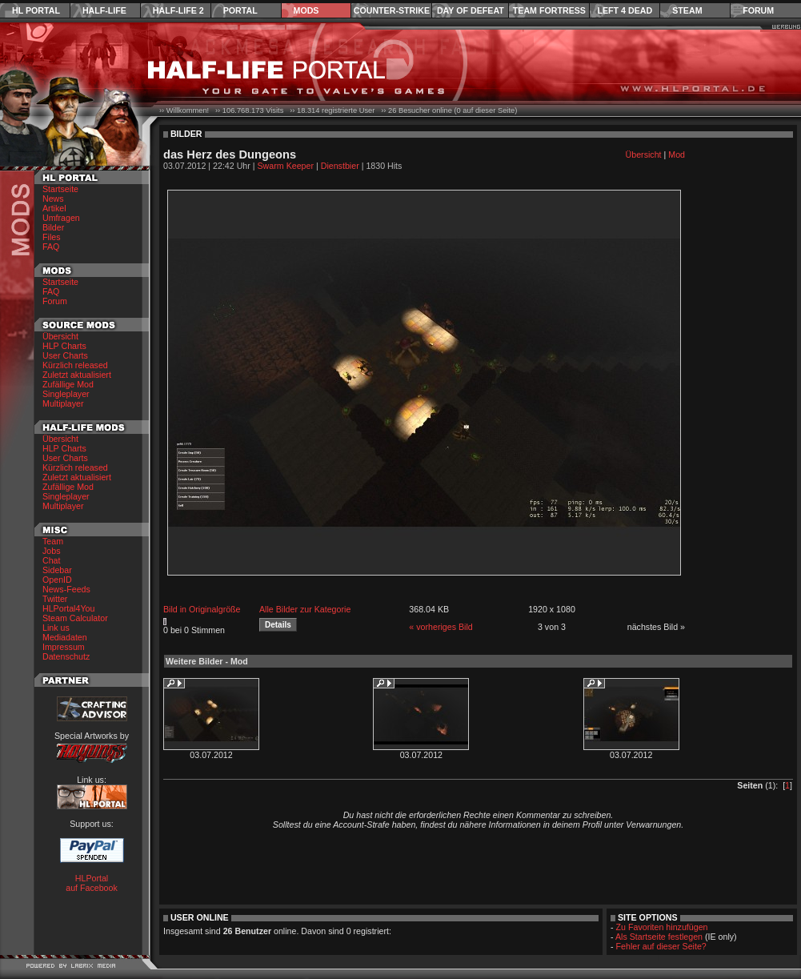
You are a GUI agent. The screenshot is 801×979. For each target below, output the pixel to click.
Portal (240, 10)
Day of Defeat (470, 10)
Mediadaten (64, 637)
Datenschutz (66, 656)
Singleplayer (66, 394)
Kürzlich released (75, 365)
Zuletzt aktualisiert (76, 374)
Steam (687, 10)
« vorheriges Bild (440, 627)
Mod (676, 154)
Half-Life (104, 10)
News (53, 198)
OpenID (57, 579)
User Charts (65, 355)
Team (52, 541)
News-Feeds (66, 589)
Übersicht (60, 336)
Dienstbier (340, 166)
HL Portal (36, 10)
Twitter (54, 599)
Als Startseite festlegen (659, 936)
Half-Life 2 (178, 10)
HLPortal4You (68, 608)
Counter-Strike (392, 10)
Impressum (63, 647)
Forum (758, 10)
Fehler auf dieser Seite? (661, 946)
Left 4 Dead (624, 10)
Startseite (60, 189)
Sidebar (57, 570)
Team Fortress (549, 10)
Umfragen (61, 218)
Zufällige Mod (68, 384)
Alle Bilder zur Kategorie (304, 609)
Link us (56, 627)
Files (51, 237)
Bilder (53, 227)
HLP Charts (64, 346)
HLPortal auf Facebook (92, 883)
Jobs (51, 551)
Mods (306, 10)
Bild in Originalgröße (202, 609)
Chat (51, 560)
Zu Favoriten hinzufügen (662, 927)
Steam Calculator (75, 618)
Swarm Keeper (286, 166)
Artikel (54, 208)
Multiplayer (63, 403)
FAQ (50, 246)
